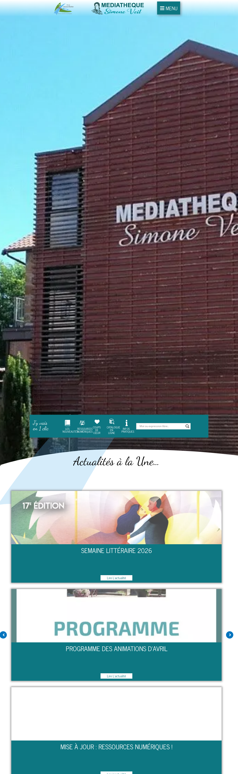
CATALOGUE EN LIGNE (111, 414)
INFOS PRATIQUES (126, 414)
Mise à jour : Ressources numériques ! (116, 735)
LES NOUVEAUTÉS (67, 414)
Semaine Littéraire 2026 (116, 538)
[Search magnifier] (187, 414)
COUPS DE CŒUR (97, 414)
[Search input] (161, 414)
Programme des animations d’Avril (116, 636)
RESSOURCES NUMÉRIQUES (82, 414)
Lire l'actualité (116, 566)
